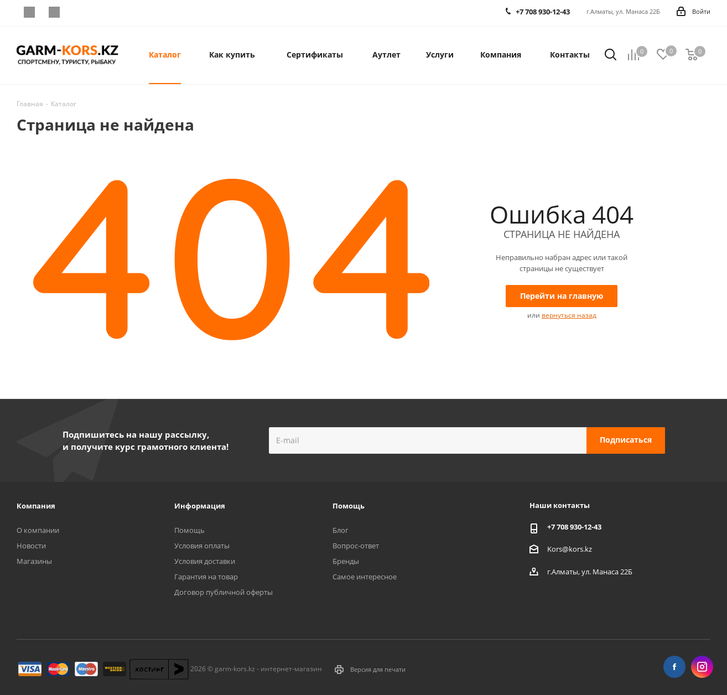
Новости (31, 546)
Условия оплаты (202, 546)
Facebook (29, 12)
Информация (199, 506)
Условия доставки (204, 561)
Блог (341, 530)
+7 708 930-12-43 (574, 527)
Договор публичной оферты (223, 592)
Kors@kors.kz (569, 548)
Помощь (189, 530)
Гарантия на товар (206, 577)
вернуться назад (569, 315)
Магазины (34, 561)
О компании (38, 530)
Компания (36, 506)
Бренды (346, 561)
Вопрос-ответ (356, 546)
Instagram (53, 12)
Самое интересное (365, 577)
